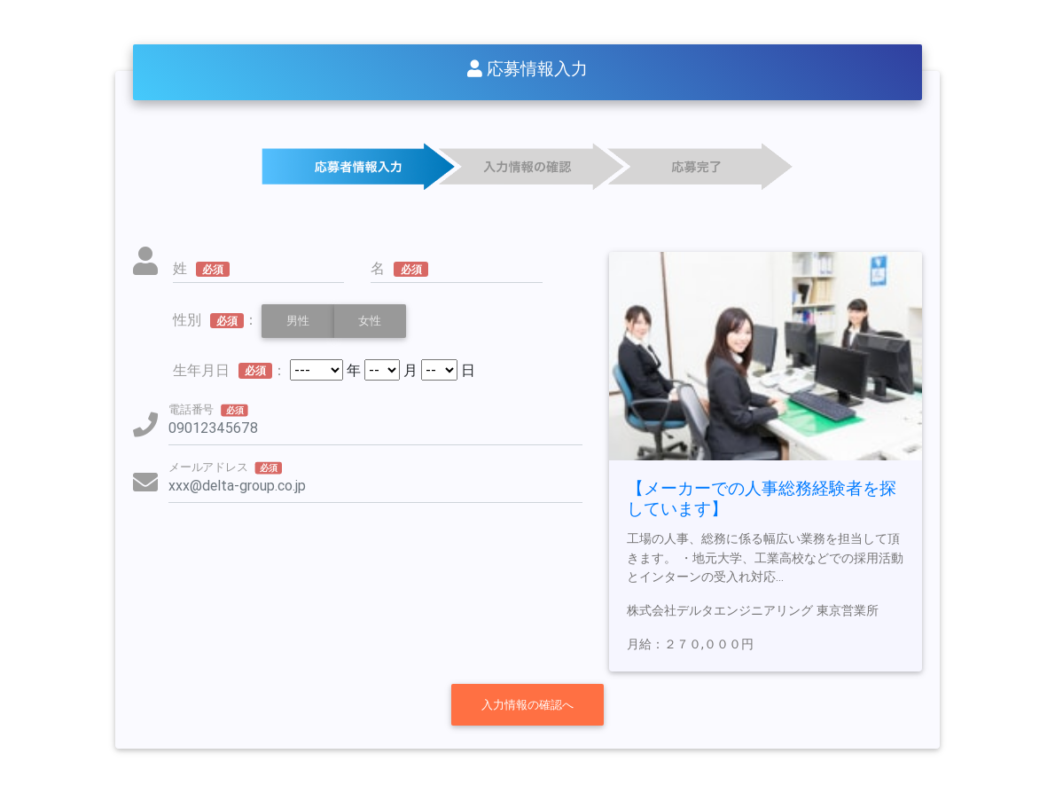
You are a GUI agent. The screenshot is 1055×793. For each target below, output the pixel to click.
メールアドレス (225, 466)
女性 (369, 320)
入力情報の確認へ (527, 704)
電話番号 (208, 409)
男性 (297, 320)
